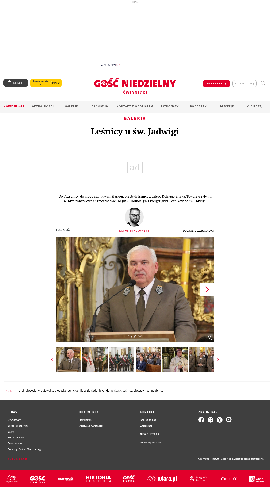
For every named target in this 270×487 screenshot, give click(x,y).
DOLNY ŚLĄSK (113, 390)
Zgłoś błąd (17, 458)
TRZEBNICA (157, 390)
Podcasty (198, 106)
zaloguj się (244, 83)
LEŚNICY (127, 390)
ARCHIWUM (100, 106)
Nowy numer (14, 106)
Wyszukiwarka (263, 83)
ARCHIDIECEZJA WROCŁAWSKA (36, 390)
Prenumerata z (41, 83)
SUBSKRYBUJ (216, 83)
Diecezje (227, 106)
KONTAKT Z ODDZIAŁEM (134, 106)
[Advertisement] (135, 33)
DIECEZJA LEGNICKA (66, 390)
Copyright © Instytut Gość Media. (216, 458)
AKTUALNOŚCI (43, 106)
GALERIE (71, 106)
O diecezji (255, 106)
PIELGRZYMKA (142, 390)
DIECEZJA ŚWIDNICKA (92, 390)
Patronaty (170, 106)
